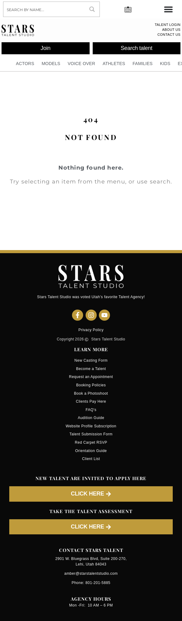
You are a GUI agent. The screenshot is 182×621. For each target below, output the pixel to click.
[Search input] (44, 9)
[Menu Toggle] (168, 9)
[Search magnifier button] (92, 9)
